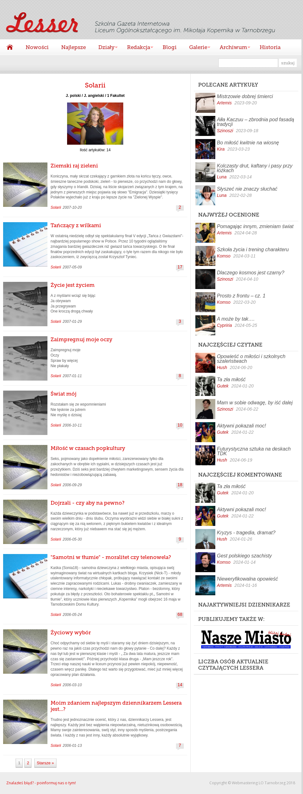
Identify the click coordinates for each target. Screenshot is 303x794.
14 (180, 684)
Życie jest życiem (73, 285)
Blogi (170, 47)
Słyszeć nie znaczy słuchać (247, 189)
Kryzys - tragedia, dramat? (246, 532)
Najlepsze (73, 47)
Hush (222, 367)
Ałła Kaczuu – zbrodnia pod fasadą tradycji (255, 122)
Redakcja (137, 48)
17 (180, 267)
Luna (222, 176)
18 (180, 484)
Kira (221, 149)
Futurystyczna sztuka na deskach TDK (254, 451)
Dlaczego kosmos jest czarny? (250, 272)
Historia (270, 47)
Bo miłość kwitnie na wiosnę (248, 142)
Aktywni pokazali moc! (241, 425)
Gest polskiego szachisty (244, 555)
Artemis (224, 102)
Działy (105, 48)
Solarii (56, 207)
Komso (224, 255)
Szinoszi (225, 130)
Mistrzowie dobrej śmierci (245, 96)
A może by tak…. (236, 319)
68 (180, 614)
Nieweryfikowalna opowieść (247, 579)
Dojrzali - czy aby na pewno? (88, 503)
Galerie (196, 48)
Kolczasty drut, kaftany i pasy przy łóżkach (254, 168)
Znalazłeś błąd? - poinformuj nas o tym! (41, 783)
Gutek (222, 385)
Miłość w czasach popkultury (88, 448)
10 (180, 425)
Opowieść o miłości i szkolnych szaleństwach (251, 359)
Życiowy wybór (71, 632)
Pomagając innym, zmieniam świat (255, 226)
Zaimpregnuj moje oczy (81, 339)
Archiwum (231, 48)
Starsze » (45, 763)
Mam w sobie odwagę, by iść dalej (255, 402)
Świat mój (63, 394)
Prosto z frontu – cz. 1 (241, 295)
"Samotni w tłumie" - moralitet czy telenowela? (111, 557)
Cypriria (224, 325)
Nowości (37, 47)
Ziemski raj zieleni (74, 165)
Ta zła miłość (231, 379)
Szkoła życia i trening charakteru (253, 249)
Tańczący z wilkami (76, 225)
